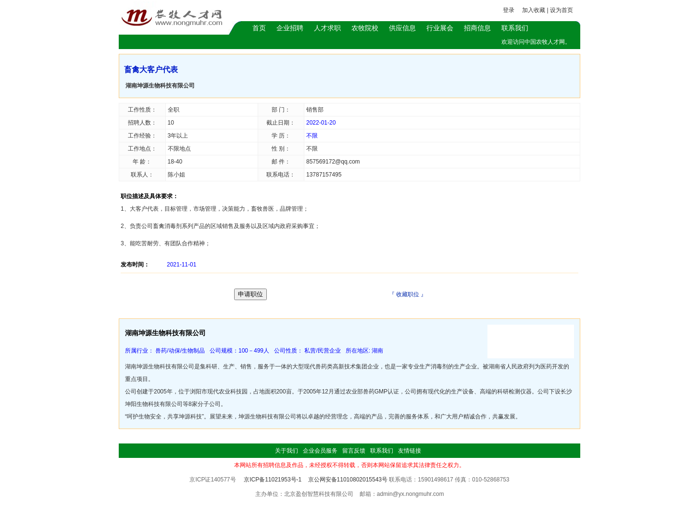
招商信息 (477, 28)
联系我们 (514, 28)
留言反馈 (353, 450)
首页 (259, 28)
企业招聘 (289, 28)
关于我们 (286, 450)
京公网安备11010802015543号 (347, 479)
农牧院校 (364, 28)
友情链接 (409, 450)
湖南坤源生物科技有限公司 (160, 85)
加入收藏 (533, 10)
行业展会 (439, 28)
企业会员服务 (320, 450)
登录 (508, 10)
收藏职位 (407, 294)
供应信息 (402, 28)
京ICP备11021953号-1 (272, 479)
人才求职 (327, 28)
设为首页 (561, 10)
